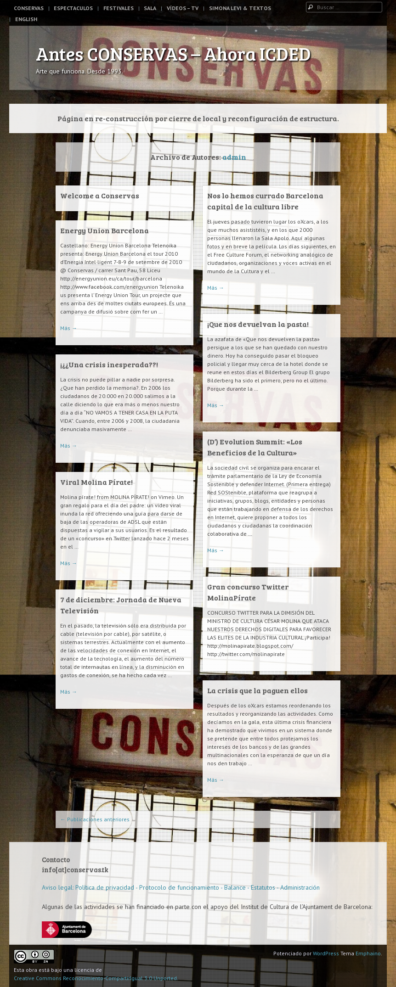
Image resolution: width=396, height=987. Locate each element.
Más (215, 287)
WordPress (326, 953)
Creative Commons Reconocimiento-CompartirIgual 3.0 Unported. (96, 978)
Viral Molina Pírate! (96, 482)
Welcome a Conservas (99, 195)
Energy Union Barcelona (104, 230)
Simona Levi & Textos (240, 8)
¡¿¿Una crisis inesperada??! (109, 364)
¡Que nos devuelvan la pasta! (258, 324)
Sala (150, 8)
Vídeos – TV (182, 8)
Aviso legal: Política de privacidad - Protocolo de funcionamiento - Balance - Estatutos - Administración (181, 887)
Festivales (118, 8)
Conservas (29, 8)
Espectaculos (73, 8)
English (26, 19)
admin (234, 157)
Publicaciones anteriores (95, 819)
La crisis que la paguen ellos (257, 690)
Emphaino (368, 953)
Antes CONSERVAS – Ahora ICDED (173, 53)
